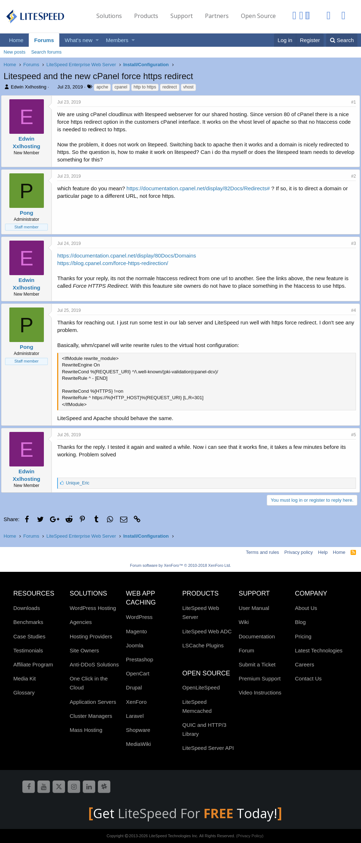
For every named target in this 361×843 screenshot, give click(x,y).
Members (117, 40)
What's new (78, 40)
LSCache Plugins (203, 645)
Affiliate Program (33, 664)
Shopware (138, 730)
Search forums (46, 52)
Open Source (258, 15)
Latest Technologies (318, 650)
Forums (44, 40)
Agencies (81, 622)
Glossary (24, 692)
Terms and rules (262, 552)
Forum (246, 650)
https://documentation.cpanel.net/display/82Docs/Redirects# (201, 188)
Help (323, 552)
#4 (351, 310)
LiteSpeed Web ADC (207, 631)
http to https (145, 87)
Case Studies (29, 636)
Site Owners (84, 650)
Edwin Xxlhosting (28, 87)
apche (102, 87)
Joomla (134, 645)
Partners (217, 15)
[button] (97, 40)
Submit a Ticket (257, 664)
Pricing (303, 636)
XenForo (136, 702)
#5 (351, 434)
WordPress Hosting (93, 608)
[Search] (341, 40)
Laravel (134, 716)
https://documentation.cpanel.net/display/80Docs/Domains (129, 255)
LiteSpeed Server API (208, 748)
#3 (351, 243)
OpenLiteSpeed (201, 687)
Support (181, 15)
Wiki (244, 622)
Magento (136, 631)
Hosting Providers (91, 636)
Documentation (257, 636)
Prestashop (139, 659)
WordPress (139, 617)
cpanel (121, 87)
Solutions (109, 15)
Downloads (26, 608)
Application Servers (93, 702)
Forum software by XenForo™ (180, 565)
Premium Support (260, 678)
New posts (15, 52)
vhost (188, 87)
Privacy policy (298, 552)
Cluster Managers (91, 716)
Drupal (134, 687)
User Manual (254, 608)
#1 (351, 102)
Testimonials (28, 650)
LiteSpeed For (177, 813)
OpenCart (137, 673)
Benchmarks (28, 622)
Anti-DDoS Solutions (94, 664)
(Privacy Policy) (250, 836)
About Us (306, 608)
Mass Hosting (86, 730)
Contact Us (308, 678)
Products (146, 15)
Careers (304, 664)
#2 (351, 176)
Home (16, 40)
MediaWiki (138, 744)
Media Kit (24, 678)
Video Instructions (260, 692)
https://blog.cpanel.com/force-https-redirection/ (115, 263)
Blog (300, 622)
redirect (170, 87)
